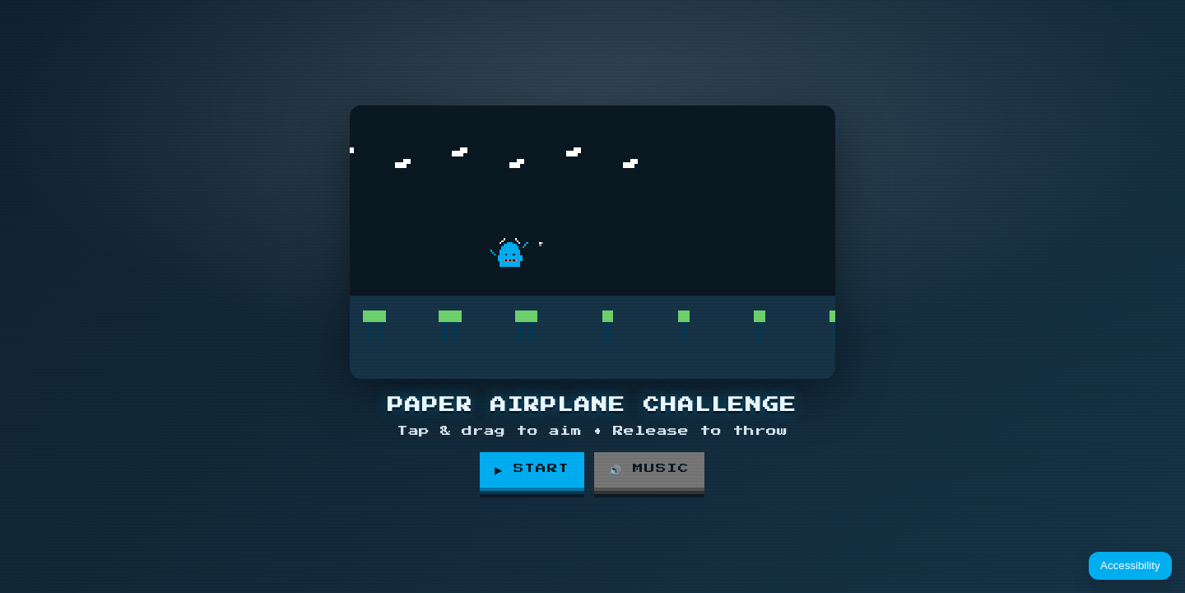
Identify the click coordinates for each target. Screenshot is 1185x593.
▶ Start (532, 469)
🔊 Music (651, 469)
